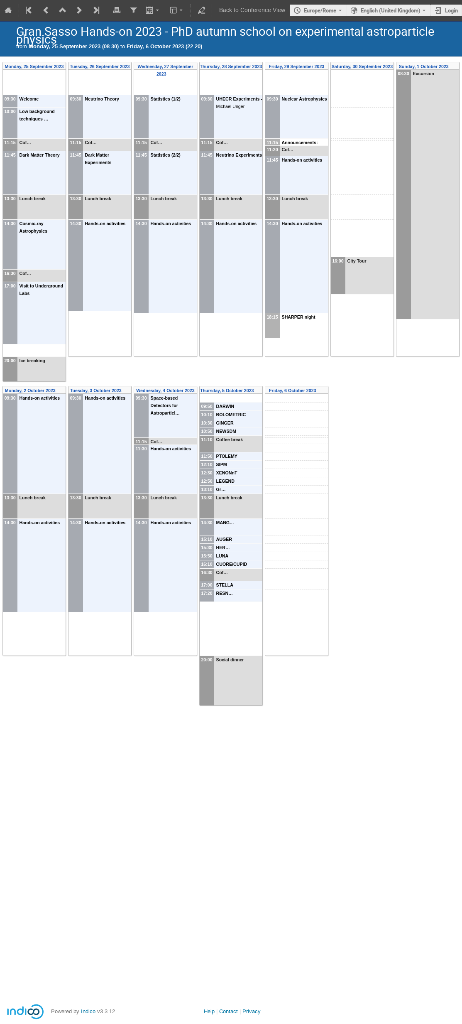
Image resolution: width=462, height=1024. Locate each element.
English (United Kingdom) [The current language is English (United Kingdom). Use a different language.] (390, 10)
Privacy (251, 1011)
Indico (88, 1011)
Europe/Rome (320, 10)
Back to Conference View (252, 10)
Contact (228, 1011)
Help (209, 1011)
